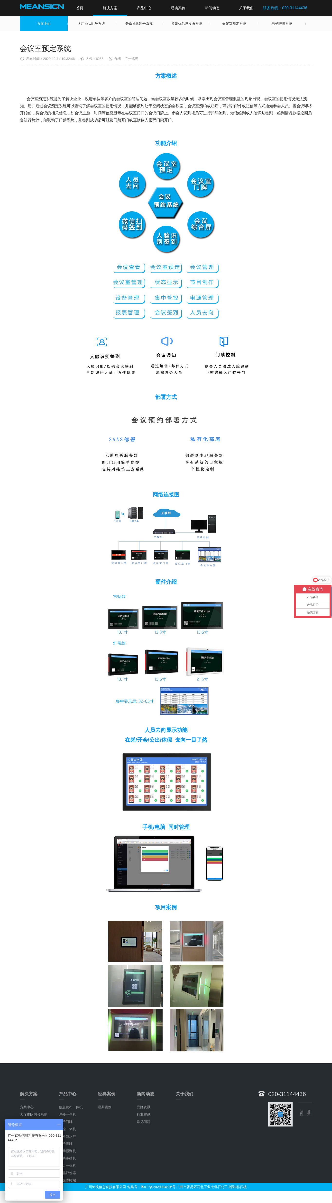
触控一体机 (67, 1198)
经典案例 (178, 8)
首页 (79, 8)
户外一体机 (67, 1183)
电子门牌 (66, 1190)
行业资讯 (143, 1183)
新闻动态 (212, 8)
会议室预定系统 (234, 24)
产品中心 (144, 8)
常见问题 (143, 1190)
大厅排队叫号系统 (91, 24)
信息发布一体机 (71, 1176)
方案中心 (44, 24)
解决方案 (110, 8)
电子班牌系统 (282, 24)
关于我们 (246, 8)
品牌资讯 (143, 1176)
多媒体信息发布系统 (186, 24)
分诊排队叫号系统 (139, 24)
